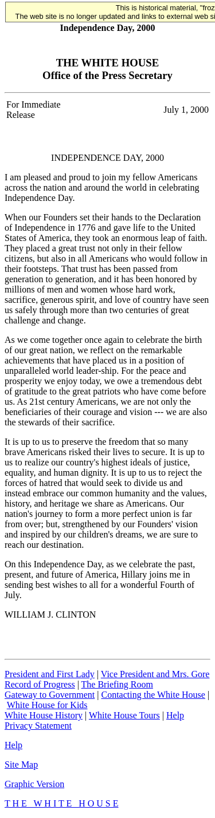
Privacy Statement (38, 725)
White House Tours (124, 715)
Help (175, 715)
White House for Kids (47, 705)
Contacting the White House (153, 695)
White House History (44, 715)
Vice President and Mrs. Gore (155, 674)
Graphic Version (34, 784)
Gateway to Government (50, 695)
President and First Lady (50, 674)
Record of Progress (40, 684)
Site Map (21, 764)
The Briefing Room (117, 684)
